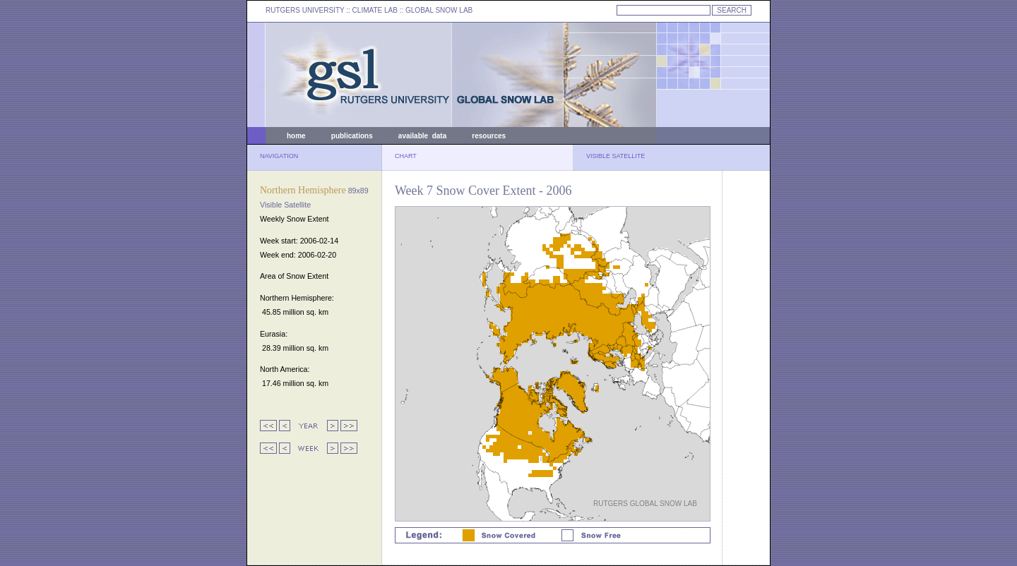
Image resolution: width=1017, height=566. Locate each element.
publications (352, 136)
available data (422, 136)
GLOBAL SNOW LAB (438, 10)
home (296, 136)
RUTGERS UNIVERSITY (305, 10)
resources (489, 136)
